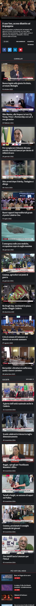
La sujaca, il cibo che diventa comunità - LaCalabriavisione (22, 586)
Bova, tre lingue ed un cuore (22, 575)
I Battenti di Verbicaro (20, 595)
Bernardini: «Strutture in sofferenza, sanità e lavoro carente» (17, 369)
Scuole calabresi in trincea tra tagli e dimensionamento (17, 435)
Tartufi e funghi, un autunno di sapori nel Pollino (18, 496)
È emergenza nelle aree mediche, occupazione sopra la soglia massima (17, 245)
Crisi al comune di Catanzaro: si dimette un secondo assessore (14, 338)
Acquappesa (30, 41)
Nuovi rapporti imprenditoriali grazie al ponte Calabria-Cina (17, 213)
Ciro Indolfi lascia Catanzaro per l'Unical (16, 557)
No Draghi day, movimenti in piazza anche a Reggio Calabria (16, 307)
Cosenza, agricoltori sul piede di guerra (15, 276)
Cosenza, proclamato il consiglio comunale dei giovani (16, 527)
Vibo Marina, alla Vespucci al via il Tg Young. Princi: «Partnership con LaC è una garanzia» (17, 117)
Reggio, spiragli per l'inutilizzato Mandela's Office (16, 466)
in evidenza (31, 44)
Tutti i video (30, 379)
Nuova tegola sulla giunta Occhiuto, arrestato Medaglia (16, 84)
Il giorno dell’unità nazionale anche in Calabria (18, 404)
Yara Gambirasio (20, 41)
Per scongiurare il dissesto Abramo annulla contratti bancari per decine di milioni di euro (17, 150)
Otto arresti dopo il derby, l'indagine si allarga (18, 182)
